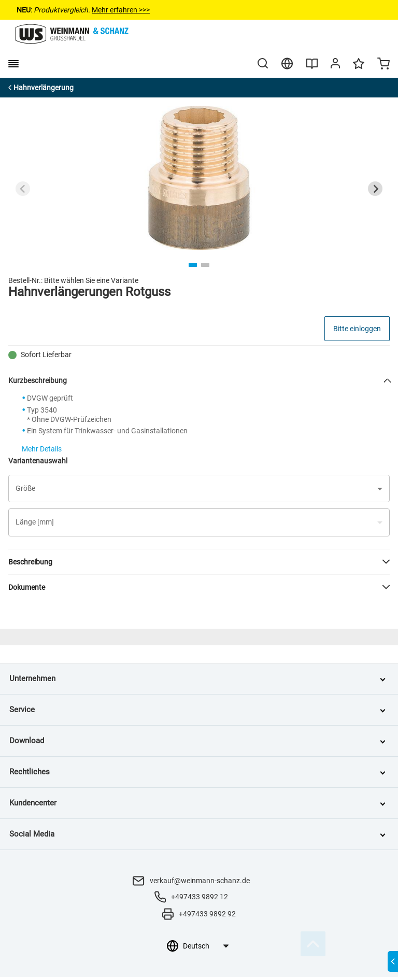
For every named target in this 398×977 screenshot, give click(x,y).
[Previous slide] (23, 188)
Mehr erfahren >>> (121, 10)
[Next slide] (375, 188)
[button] (199, 488)
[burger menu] (13, 63)
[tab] (193, 265)
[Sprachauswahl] (205, 946)
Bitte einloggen (357, 329)
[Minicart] (383, 65)
